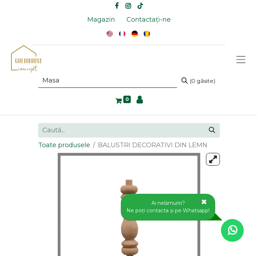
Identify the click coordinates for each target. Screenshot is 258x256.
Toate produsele (64, 145)
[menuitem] (101, 19)
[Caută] (198, 81)
